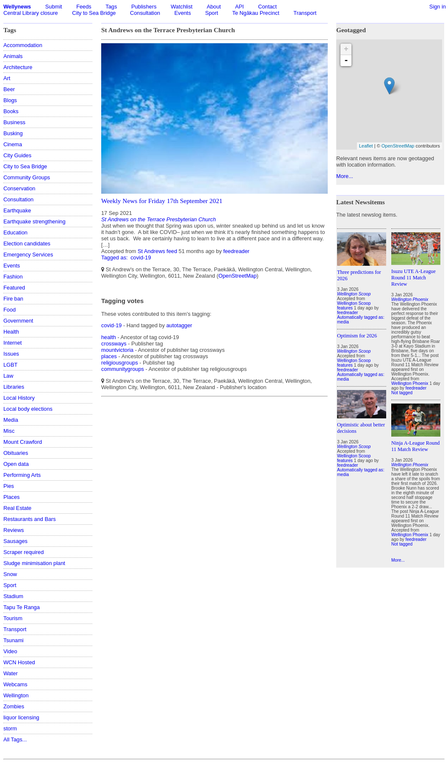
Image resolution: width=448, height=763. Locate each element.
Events (182, 13)
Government (18, 320)
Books (11, 111)
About (214, 6)
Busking (13, 133)
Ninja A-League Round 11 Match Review (415, 446)
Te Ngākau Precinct (255, 13)
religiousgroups (119, 362)
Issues (11, 354)
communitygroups (122, 369)
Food (9, 309)
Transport (304, 13)
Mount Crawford (22, 442)
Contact (267, 6)
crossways (114, 343)
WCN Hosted (19, 662)
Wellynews (17, 6)
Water (10, 673)
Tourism (12, 618)
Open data (16, 464)
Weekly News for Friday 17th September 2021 (161, 200)
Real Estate (17, 508)
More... (344, 176)
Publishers (144, 6)
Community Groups (26, 177)
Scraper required (23, 552)
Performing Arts (22, 475)
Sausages (15, 541)
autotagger (179, 325)
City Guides (17, 155)
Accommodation (22, 45)
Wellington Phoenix (409, 383)
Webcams (15, 684)
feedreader (236, 251)
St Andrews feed (157, 251)
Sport (211, 13)
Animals (13, 56)
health (108, 337)
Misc (8, 431)
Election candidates (26, 243)
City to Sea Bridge (94, 13)
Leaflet (366, 145)
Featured (14, 287)
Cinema (12, 144)
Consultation (145, 13)
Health (11, 332)
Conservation (19, 188)
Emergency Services (28, 254)
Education (15, 232)
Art (6, 78)
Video (10, 651)
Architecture (17, 67)
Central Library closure (30, 13)
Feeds (83, 6)
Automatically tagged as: (360, 317)
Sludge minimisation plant (34, 563)
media (343, 322)
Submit (53, 6)
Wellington (16, 695)
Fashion (13, 276)
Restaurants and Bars (29, 519)
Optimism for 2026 (357, 336)
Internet (12, 343)
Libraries (13, 387)
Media (10, 420)
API (239, 6)
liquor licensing (21, 717)
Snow (10, 574)
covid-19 (140, 257)
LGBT (10, 365)
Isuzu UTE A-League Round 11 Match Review (413, 277)
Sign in (437, 6)
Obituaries (15, 453)
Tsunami (13, 640)
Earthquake (17, 210)
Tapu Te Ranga (21, 607)
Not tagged (401, 392)
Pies (8, 486)
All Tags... (15, 739)
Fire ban (13, 298)
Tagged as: (115, 257)
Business (14, 122)
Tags (111, 6)
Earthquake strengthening (34, 221)
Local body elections (28, 409)
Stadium (13, 596)
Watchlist (181, 6)
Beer (9, 89)
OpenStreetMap (237, 276)
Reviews (13, 530)
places (109, 356)
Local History (19, 398)
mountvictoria (117, 350)
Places (11, 497)
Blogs (10, 100)
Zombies (13, 706)
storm (10, 728)
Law (8, 376)
